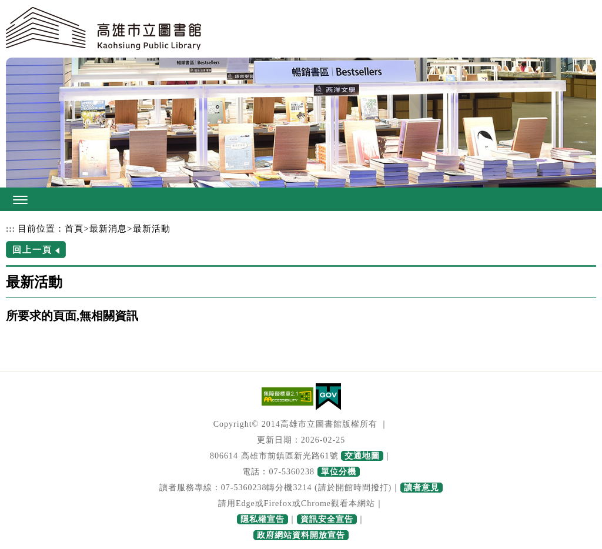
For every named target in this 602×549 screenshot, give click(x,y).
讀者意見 (421, 487)
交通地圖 (362, 455)
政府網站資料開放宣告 (301, 535)
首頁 (74, 228)
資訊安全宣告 (326, 519)
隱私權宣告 (262, 519)
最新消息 (108, 228)
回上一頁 (32, 250)
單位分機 (338, 471)
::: (10, 228)
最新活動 (151, 228)
